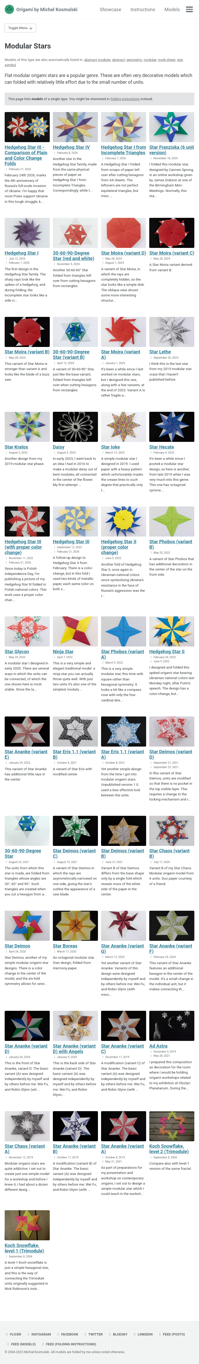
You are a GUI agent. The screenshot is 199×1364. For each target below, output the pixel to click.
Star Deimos (17, 947)
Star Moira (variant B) (27, 353)
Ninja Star (63, 653)
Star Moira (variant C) (171, 254)
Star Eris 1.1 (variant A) (122, 755)
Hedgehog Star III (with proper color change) (23, 548)
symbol (10, 65)
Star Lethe (160, 353)
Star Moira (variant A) (120, 355)
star (180, 60)
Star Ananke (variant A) (122, 1150)
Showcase (110, 9)
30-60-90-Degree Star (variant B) (71, 355)
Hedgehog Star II (166, 653)
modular (150, 60)
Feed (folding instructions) (69, 1344)
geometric (134, 60)
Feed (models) (21, 1344)
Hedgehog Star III (71, 543)
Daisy (58, 448)
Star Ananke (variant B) (74, 1150)
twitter (94, 1334)
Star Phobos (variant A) (122, 655)
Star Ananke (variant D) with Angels (74, 1050)
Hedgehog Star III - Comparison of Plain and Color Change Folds (26, 156)
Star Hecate (161, 448)
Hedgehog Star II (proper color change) (118, 548)
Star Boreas (65, 947)
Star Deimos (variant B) (122, 855)
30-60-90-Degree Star (23, 855)
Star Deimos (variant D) (170, 755)
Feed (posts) (174, 1334)
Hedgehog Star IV (71, 148)
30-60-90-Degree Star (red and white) (73, 256)
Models (172, 9)
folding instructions (126, 100)
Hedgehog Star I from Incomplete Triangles (123, 150)
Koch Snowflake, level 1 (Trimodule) (24, 1249)
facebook (68, 1334)
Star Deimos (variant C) (74, 855)
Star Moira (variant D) (123, 254)
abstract (118, 60)
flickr (13, 1334)
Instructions (142, 9)
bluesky (120, 1334)
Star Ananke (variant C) (122, 1050)
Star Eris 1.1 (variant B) (74, 755)
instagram (39, 1334)
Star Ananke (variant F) (170, 950)
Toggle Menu (19, 28)
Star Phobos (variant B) (170, 545)
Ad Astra (158, 1047)
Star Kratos (16, 448)
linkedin (145, 1334)
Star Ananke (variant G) (122, 950)
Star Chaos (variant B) (169, 855)
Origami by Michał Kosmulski (46, 9)
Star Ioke (110, 448)
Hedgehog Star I (22, 254)
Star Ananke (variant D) (26, 1050)
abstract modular (97, 60)
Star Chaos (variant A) (25, 1150)
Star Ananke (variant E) (26, 755)
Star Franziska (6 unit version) (171, 150)
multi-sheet (166, 60)
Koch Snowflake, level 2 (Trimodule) (169, 1150)
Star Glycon (17, 653)
